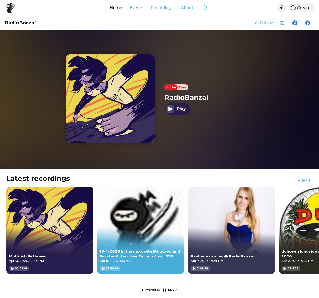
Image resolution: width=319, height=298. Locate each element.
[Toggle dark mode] (281, 7)
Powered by (159, 290)
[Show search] (205, 7)
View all (305, 180)
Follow (264, 22)
